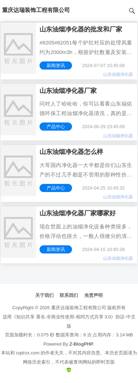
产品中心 (56, 126)
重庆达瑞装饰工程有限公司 (78, 307)
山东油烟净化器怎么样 (71, 151)
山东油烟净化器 (118, 74)
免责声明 (93, 295)
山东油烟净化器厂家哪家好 (78, 213)
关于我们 (44, 295)
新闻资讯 (56, 65)
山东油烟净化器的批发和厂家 (81, 29)
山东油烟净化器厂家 (68, 90)
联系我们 (69, 295)
